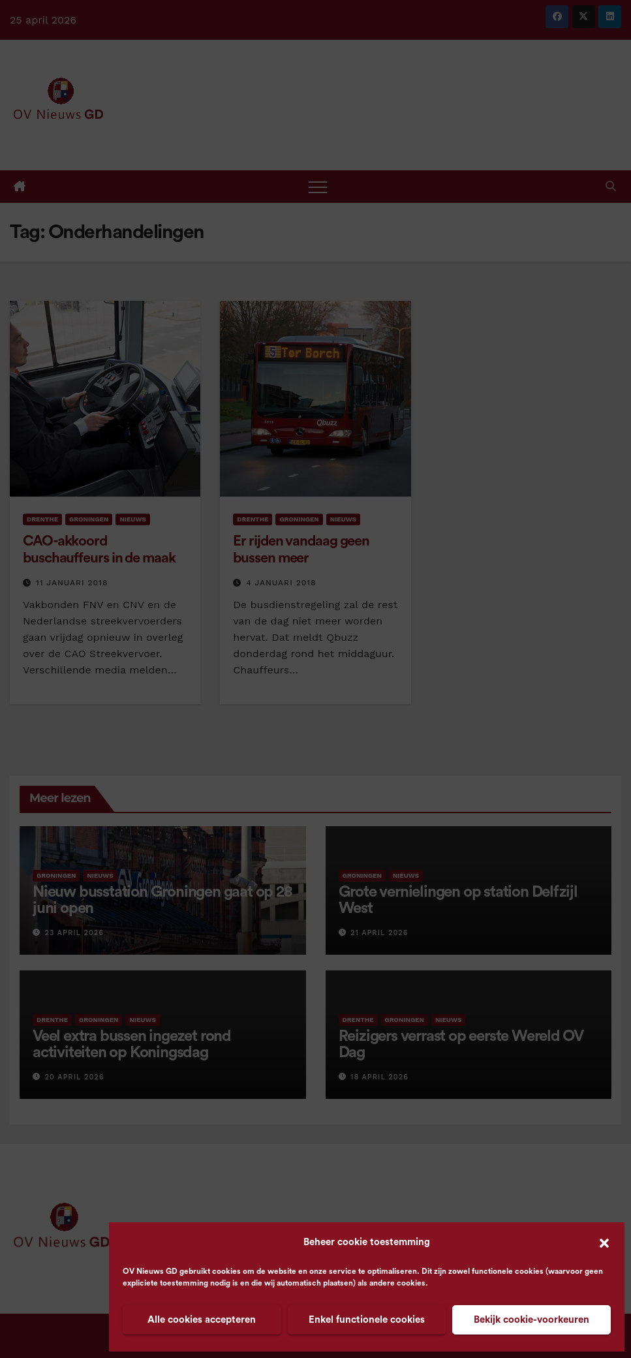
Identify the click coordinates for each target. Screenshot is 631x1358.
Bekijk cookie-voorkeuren (531, 1320)
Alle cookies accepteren (201, 1320)
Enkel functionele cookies (367, 1320)
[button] (604, 1242)
